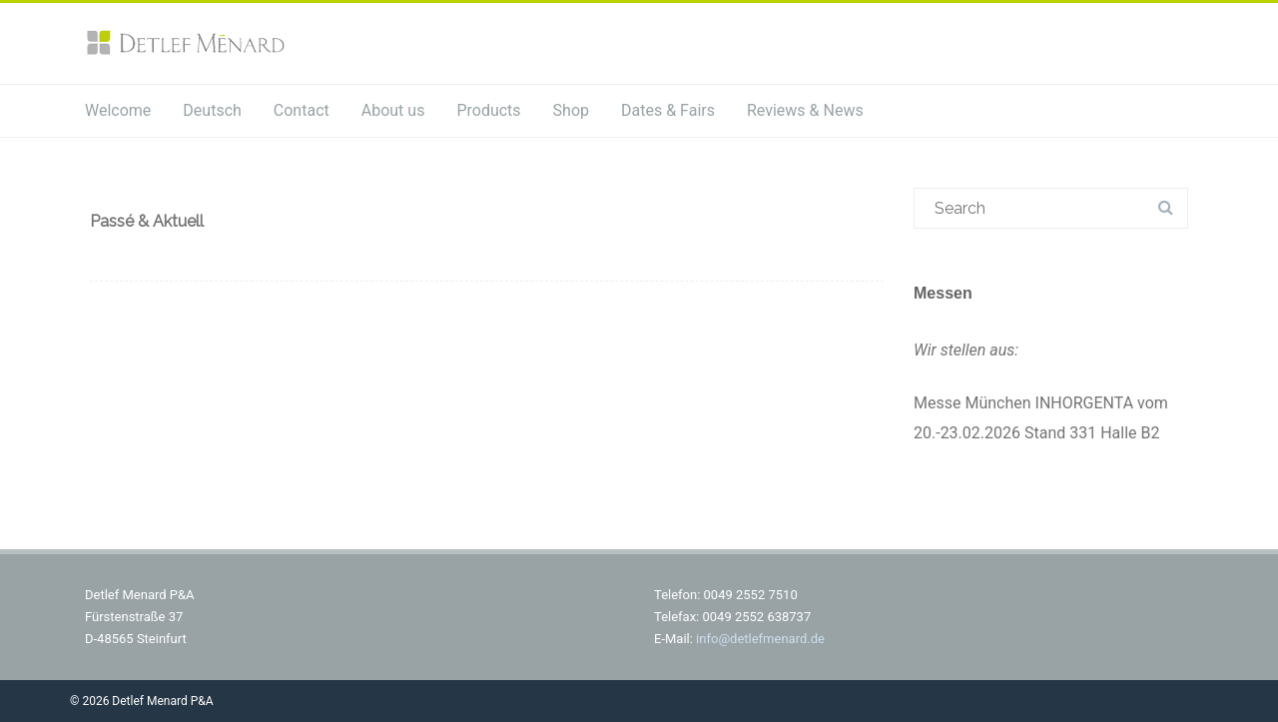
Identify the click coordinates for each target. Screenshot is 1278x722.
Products (488, 110)
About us (393, 110)
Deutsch (212, 110)
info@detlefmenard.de (760, 638)
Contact (301, 110)
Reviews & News (805, 110)
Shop (571, 110)
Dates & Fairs (668, 110)
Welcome (118, 110)
